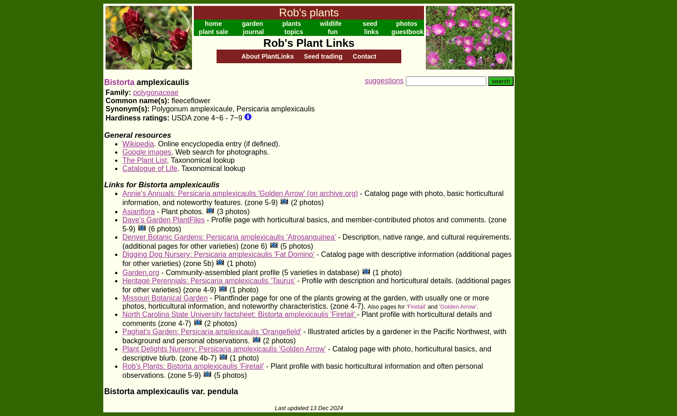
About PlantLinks (268, 56)
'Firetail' (416, 306)
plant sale (213, 31)
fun (333, 31)
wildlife (330, 23)
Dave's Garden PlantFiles (163, 220)
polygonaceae (155, 92)
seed (370, 23)
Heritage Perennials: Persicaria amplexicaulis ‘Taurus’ (208, 281)
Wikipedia (138, 144)
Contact (364, 56)
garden (252, 23)
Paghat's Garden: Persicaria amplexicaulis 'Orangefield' (211, 332)
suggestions (384, 81)
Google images (147, 152)
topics (293, 31)
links (371, 31)
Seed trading (323, 56)
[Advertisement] (544, 140)
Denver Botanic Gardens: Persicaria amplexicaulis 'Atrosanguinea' (229, 237)
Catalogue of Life (149, 168)
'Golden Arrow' (457, 306)
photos (407, 23)
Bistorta (119, 82)
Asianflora (138, 212)
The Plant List (144, 160)
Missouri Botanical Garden (165, 298)
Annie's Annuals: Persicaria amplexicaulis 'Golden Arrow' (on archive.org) (240, 193)
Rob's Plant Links (308, 43)
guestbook (407, 31)
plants (291, 23)
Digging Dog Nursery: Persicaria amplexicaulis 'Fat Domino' (218, 254)
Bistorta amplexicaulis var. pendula (171, 391)
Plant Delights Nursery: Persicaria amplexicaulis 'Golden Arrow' (224, 349)
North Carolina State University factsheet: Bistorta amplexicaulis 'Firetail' (239, 314)
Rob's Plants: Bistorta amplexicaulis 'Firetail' (193, 366)
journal (253, 31)
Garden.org (140, 272)
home (213, 23)
